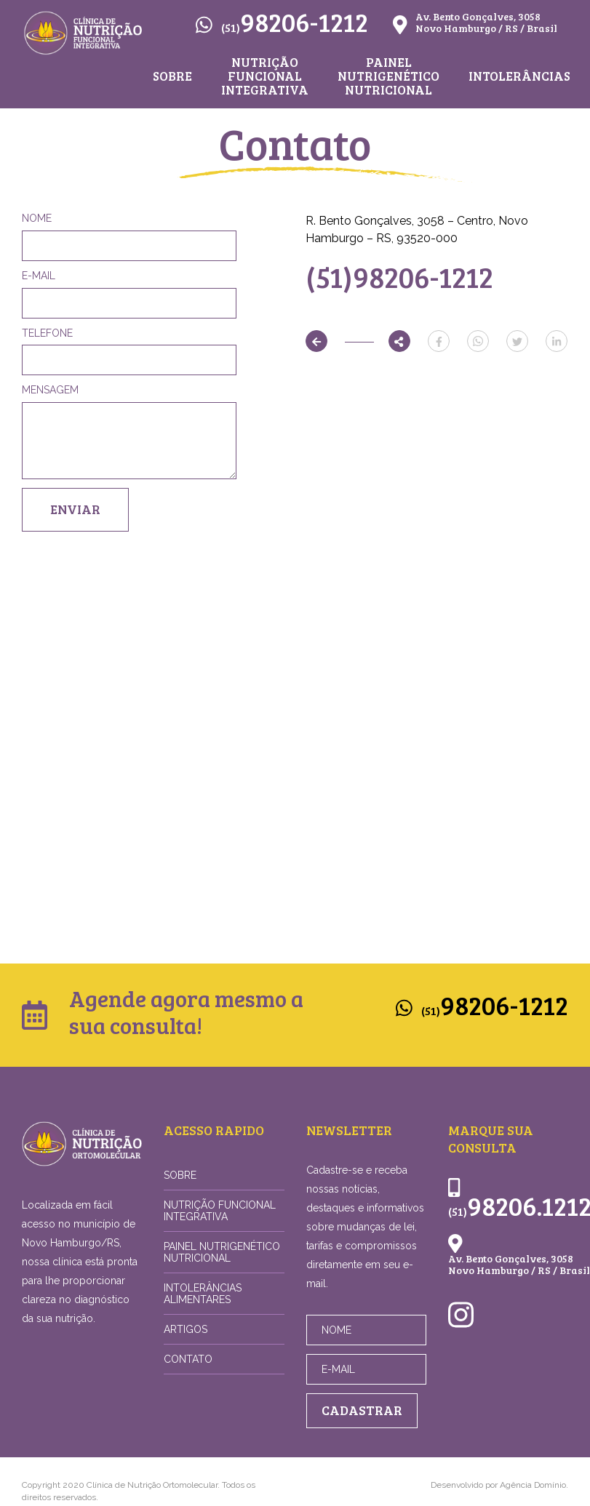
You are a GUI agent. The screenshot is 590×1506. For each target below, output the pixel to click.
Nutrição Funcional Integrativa (264, 76)
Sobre (172, 76)
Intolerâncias (519, 76)
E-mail (38, 275)
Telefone (47, 333)
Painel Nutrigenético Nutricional (388, 76)
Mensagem (50, 390)
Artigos (185, 1329)
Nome (37, 218)
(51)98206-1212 (399, 276)
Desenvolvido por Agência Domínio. (499, 1485)
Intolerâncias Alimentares (203, 1293)
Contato (188, 1359)
